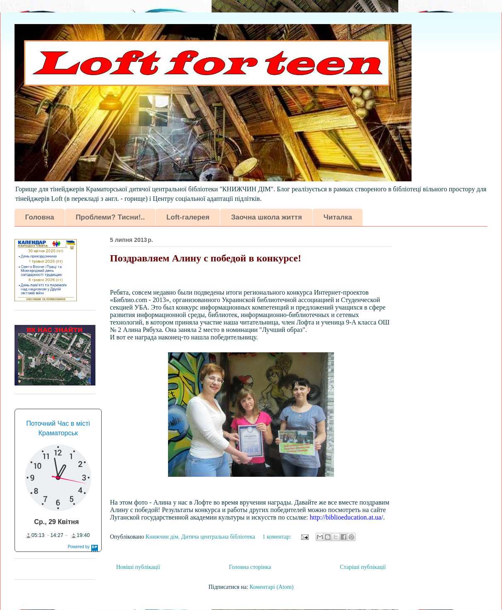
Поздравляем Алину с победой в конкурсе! (205, 258)
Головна (39, 217)
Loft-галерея (188, 217)
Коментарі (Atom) (272, 587)
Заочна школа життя (266, 217)
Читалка (338, 217)
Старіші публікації (363, 567)
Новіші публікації (138, 567)
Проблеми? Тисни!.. (110, 217)
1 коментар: (278, 537)
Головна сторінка (250, 567)
